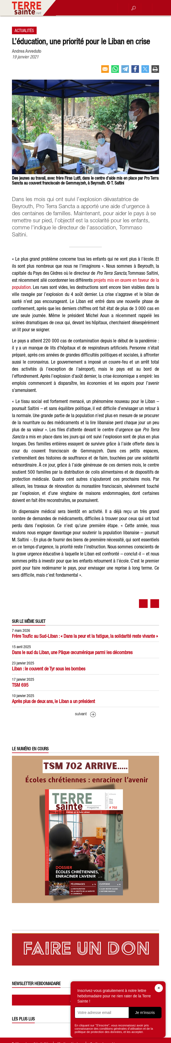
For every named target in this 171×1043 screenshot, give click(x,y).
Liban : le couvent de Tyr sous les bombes (48, 669)
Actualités (24, 30)
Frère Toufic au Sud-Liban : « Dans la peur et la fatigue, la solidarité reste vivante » (85, 636)
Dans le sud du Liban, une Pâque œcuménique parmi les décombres (72, 652)
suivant (81, 714)
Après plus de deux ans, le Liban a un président (53, 701)
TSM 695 (20, 685)
